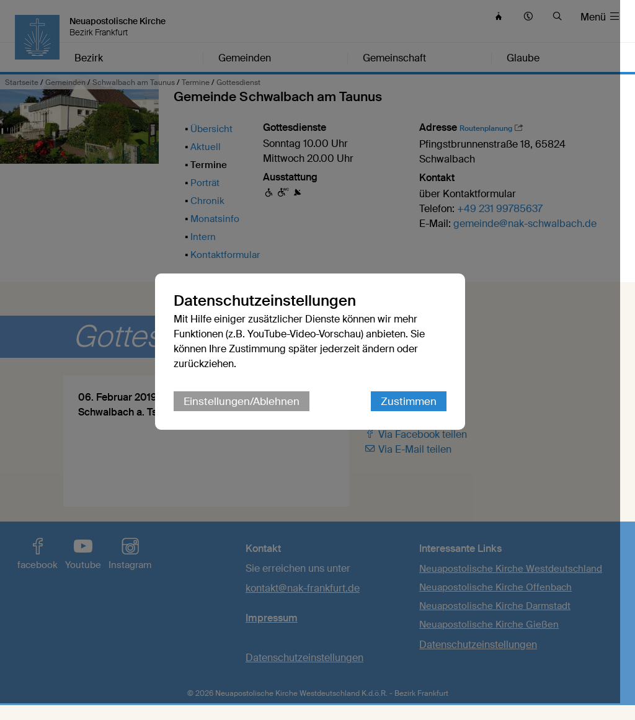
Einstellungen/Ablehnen (249, 410)
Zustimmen (416, 410)
